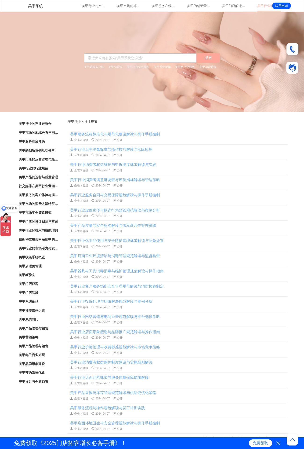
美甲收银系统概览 (32, 257)
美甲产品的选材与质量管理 (38, 177)
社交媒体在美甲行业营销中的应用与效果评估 (38, 186)
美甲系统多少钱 (94, 67)
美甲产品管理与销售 (33, 328)
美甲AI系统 (115, 67)
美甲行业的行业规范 (269, 6)
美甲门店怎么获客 (138, 67)
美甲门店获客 (28, 284)
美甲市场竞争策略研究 (35, 213)
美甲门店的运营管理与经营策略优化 (234, 6)
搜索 (208, 58)
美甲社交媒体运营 (32, 310)
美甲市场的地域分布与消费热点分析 (128, 6)
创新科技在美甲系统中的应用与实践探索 (38, 239)
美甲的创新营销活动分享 (198, 6)
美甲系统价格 (28, 301)
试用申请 (281, 6)
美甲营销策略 (28, 337)
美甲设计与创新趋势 (33, 381)
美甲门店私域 (28, 293)
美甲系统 (35, 6)
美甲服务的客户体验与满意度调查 (38, 195)
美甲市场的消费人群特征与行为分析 (38, 204)
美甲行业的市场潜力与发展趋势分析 (38, 248)
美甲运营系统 (207, 67)
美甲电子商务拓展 (32, 355)
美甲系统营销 (162, 67)
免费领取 (260, 443)
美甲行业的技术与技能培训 (38, 230)
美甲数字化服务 (185, 67)
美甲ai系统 (27, 275)
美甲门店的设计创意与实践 (38, 221)
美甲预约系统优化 (32, 373)
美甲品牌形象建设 (32, 364)
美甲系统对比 (28, 319)
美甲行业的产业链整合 (93, 6)
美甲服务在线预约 (163, 6)
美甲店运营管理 (30, 266)
